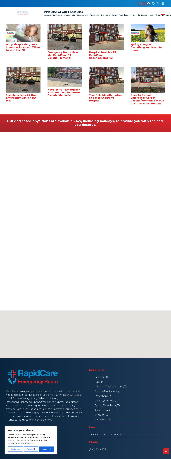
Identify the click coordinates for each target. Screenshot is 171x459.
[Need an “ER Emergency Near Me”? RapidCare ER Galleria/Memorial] (65, 77)
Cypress (59, 402)
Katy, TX (99, 381)
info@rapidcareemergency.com (107, 434)
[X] (158, 3)
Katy (56, 394)
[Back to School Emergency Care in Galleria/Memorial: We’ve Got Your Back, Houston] (148, 80)
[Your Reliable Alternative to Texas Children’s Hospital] (106, 80)
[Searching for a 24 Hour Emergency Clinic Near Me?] (23, 80)
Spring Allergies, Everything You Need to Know (146, 47)
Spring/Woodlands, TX (107, 405)
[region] (31, 440)
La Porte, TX (102, 377)
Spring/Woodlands (43, 402)
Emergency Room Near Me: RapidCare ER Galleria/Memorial (63, 55)
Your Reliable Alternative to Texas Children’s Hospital (105, 97)
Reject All (31, 449)
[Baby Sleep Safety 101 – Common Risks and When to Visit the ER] (23, 33)
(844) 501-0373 (97, 449)
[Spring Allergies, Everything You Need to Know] (148, 33)
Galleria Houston (47, 398)
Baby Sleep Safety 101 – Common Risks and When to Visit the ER (23, 47)
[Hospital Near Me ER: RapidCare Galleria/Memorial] (106, 37)
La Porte (48, 394)
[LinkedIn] (162, 3)
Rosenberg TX (103, 396)
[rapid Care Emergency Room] (23, 13)
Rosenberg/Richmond (19, 402)
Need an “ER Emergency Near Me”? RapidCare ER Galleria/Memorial (64, 92)
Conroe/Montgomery (25, 398)
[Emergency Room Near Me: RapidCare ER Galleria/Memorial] (65, 37)
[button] (61, 15)
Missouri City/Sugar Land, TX (111, 386)
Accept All (46, 449)
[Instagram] (153, 3)
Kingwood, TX (102, 419)
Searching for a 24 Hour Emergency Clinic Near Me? (22, 97)
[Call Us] (135, 3)
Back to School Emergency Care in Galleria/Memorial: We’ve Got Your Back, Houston (147, 99)
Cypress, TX (101, 415)
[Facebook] (148, 3)
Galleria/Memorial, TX (107, 400)
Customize (15, 449)
